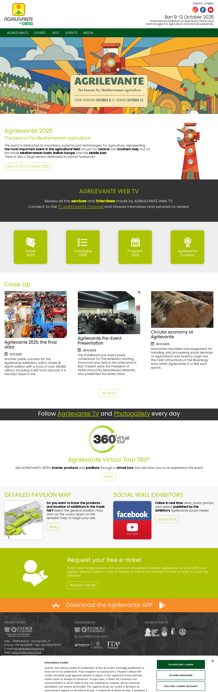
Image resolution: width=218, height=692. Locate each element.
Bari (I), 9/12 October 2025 (28, 166)
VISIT (56, 32)
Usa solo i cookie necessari (181, 663)
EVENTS (71, 32)
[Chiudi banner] (213, 638)
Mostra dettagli (179, 685)
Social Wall (167, 519)
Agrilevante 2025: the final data (30, 344)
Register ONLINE (83, 585)
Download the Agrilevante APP (109, 605)
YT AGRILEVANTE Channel (80, 206)
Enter (109, 476)
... (37, 374)
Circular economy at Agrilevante (172, 334)
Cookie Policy (78, 671)
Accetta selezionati (180, 652)
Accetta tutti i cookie (180, 641)
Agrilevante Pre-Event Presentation (100, 340)
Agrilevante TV (78, 413)
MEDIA (88, 32)
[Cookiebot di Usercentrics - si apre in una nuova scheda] (22, 685)
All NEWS (109, 393)
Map (53, 526)
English (209, 3)
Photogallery (132, 413)
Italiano (198, 3)
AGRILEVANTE (17, 32)
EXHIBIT (40, 32)
